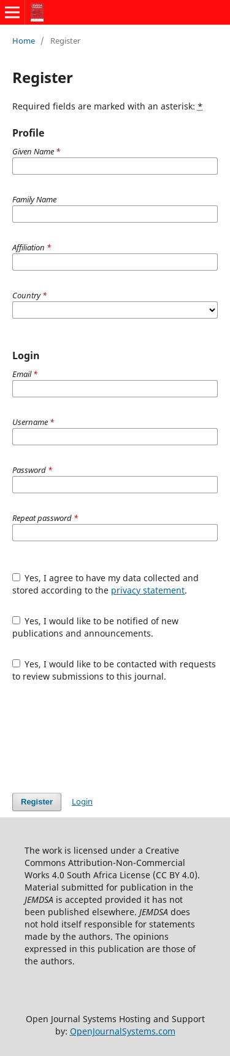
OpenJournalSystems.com (122, 1031)
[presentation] (105, 737)
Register (37, 801)
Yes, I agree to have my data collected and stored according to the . (105, 584)
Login (82, 801)
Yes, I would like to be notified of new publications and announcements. (95, 627)
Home (23, 40)
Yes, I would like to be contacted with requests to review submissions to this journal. (114, 670)
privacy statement (148, 590)
